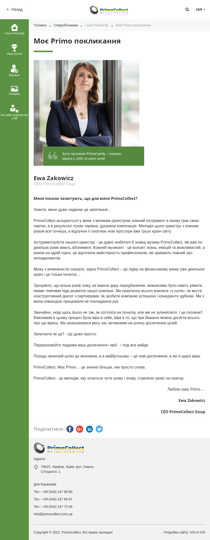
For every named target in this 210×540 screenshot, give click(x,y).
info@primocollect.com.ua (53, 514)
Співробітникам (66, 25)
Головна (40, 25)
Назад (17, 9)
